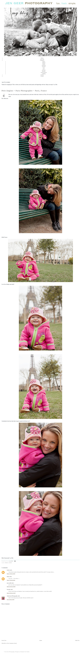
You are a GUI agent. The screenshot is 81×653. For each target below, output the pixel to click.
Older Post (77, 640)
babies (43, 61)
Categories (42, 60)
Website (42, 75)
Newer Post (4, 640)
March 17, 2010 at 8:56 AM (11, 580)
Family (10, 562)
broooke (8, 589)
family (43, 64)
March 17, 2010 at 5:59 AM (11, 573)
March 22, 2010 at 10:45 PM (11, 586)
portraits (43, 71)
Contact (42, 76)
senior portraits (44, 72)
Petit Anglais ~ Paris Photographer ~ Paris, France (24, 91)
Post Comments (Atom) (12, 643)
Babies (6, 562)
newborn (43, 66)
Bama (8, 576)
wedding (44, 73)
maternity (44, 65)
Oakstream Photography (12, 596)
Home (42, 58)
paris (44, 68)
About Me (42, 59)
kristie (8, 570)
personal (43, 70)
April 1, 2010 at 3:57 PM (10, 599)
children (43, 62)
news (44, 67)
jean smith (9, 583)
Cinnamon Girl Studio (24, 651)
